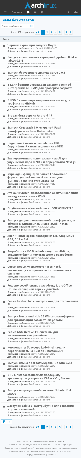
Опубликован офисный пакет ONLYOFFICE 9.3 (40, 208)
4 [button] (55, 32)
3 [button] (51, 32)
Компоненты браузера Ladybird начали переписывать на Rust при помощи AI (36, 349)
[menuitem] (35, 454)
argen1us (35, 48)
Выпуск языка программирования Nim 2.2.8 (39, 363)
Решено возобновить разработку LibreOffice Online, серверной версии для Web (39, 287)
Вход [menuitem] (70, 12)
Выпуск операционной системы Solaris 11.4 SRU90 (39, 391)
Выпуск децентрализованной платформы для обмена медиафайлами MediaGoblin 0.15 (41, 221)
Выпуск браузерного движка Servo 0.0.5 (36, 72)
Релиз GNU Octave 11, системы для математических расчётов (33, 333)
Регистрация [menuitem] (77, 12)
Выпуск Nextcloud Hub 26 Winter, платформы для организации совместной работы (40, 317)
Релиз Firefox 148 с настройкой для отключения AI (42, 302)
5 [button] (60, 32)
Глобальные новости (39, 66)
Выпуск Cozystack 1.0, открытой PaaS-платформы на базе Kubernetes (34, 129)
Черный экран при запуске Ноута (32, 45)
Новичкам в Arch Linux (40, 51)
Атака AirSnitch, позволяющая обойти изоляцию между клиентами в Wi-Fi (42, 194)
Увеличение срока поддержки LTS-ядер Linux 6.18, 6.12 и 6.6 (40, 237)
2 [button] (47, 32)
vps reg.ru (67, 444)
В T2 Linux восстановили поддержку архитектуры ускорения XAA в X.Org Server (38, 376)
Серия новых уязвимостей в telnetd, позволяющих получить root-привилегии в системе (39, 270)
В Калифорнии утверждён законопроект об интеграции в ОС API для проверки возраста (39, 86)
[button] (37, 32)
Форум (29, 12)
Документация (42, 12)
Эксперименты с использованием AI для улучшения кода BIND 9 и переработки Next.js (41, 160)
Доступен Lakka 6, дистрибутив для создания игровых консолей (40, 407)
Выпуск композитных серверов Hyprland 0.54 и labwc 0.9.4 (42, 58)
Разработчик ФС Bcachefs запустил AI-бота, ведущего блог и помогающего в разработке (40, 252)
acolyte (34, 63)
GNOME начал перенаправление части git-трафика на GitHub (38, 101)
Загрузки (36, 12)
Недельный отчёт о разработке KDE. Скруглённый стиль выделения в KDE (35, 144)
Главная (16, 12)
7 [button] (66, 32)
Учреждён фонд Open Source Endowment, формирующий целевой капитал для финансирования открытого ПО (37, 177)
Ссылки (6, 12)
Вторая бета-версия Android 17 (29, 115)
